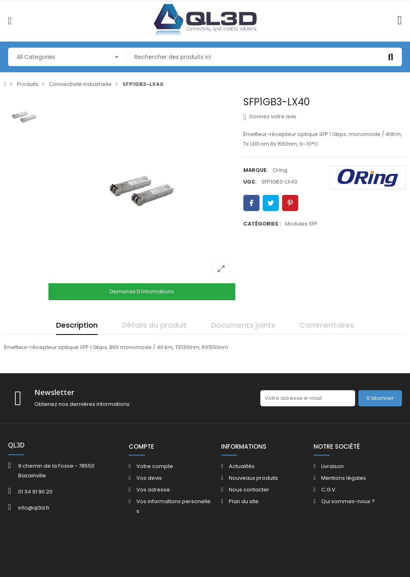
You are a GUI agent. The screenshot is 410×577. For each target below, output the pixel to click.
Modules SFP (301, 224)
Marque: (255, 170)
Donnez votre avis (269, 117)
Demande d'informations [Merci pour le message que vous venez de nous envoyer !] (142, 291)
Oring (280, 170)
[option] (141, 189)
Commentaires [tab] (326, 325)
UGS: (249, 182)
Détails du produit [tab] (154, 325)
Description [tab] (77, 325)
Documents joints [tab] (243, 325)
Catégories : (262, 224)
